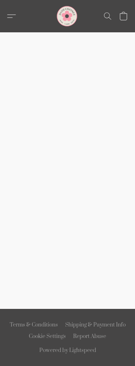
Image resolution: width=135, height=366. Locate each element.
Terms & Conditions (34, 324)
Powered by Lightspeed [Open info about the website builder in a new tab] (67, 350)
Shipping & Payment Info (95, 324)
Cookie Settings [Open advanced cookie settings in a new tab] (47, 336)
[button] (67, 16)
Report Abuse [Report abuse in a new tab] (89, 336)
